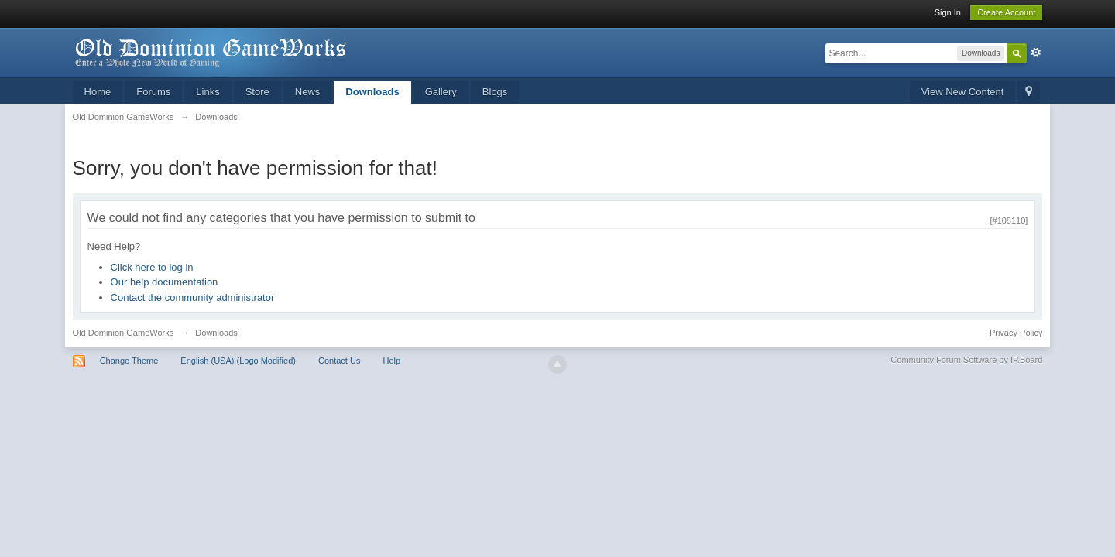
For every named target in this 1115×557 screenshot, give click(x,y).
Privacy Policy (1016, 332)
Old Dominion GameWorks (123, 332)
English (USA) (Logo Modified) (238, 360)
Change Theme (129, 360)
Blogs (495, 91)
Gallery (441, 91)
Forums (153, 91)
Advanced (1036, 52)
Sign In (948, 12)
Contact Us (339, 360)
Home (98, 91)
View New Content (962, 91)
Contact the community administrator (193, 297)
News (308, 91)
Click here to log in (152, 267)
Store (257, 91)
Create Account (1006, 12)
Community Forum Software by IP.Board (966, 359)
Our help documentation (164, 282)
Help (391, 360)
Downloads (372, 91)
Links (207, 91)
